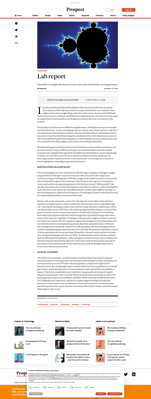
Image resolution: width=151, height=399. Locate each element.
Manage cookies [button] (36, 393)
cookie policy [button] (76, 375)
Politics (35, 15)
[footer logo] (24, 375)
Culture (72, 15)
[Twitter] (126, 374)
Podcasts (100, 15)
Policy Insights (128, 15)
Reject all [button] (101, 393)
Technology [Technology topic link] (64, 304)
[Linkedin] (134, 374)
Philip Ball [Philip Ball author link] (42, 88)
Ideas (59, 15)
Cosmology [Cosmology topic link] (85, 304)
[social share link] (16, 43)
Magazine (85, 15)
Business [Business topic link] (75, 304)
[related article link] (32, 332)
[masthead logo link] (75, 10)
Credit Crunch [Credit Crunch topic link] (42, 304)
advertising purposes (56, 378)
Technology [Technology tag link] (42, 71)
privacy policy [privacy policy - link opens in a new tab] (77, 373)
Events (113, 15)
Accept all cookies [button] (114, 393)
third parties (52, 376)
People (48, 15)
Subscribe (128, 10)
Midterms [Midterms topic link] (54, 304)
